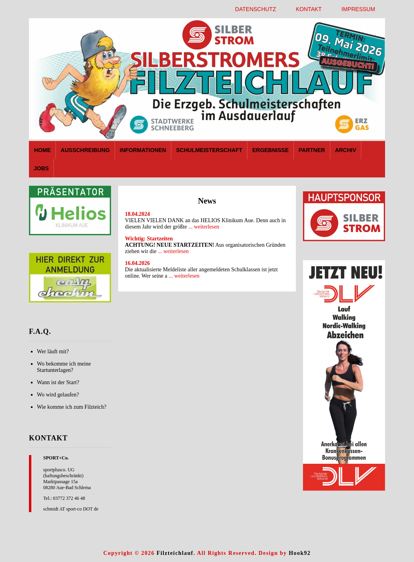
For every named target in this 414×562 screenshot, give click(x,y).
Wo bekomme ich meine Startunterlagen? (64, 367)
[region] (70, 210)
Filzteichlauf (175, 553)
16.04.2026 (137, 263)
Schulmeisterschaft (209, 150)
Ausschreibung (85, 150)
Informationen (143, 150)
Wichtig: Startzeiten (149, 239)
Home (42, 150)
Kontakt (309, 9)
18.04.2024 (137, 214)
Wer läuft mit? (53, 351)
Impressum (358, 9)
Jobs (41, 168)
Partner (312, 150)
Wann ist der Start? (58, 382)
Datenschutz (255, 9)
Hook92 (299, 553)
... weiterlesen (203, 227)
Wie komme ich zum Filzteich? (71, 407)
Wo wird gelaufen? (58, 395)
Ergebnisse (270, 150)
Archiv (345, 150)
